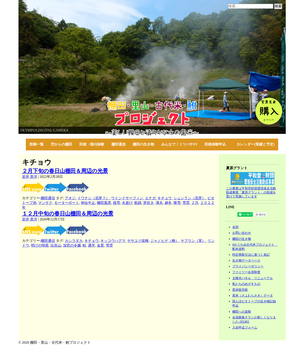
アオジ (70, 198)
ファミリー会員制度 (246, 272)
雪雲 (186, 203)
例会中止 (88, 203)
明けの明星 (40, 245)
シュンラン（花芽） (189, 198)
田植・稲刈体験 (91, 144)
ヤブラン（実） (193, 241)
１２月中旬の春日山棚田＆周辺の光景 (67, 213)
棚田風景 (104, 203)
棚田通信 (118, 144)
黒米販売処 (240, 289)
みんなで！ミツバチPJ (179, 144)
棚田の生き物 (143, 144)
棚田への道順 (241, 311)
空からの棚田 (61, 144)
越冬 (168, 203)
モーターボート (66, 203)
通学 (91, 245)
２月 (194, 203)
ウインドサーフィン (127, 198)
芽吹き (148, 203)
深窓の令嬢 (72, 245)
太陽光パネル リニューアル (252, 278)
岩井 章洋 (29, 177)
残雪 (116, 203)
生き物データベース (246, 260)
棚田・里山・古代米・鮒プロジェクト (48, 102)
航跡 (137, 203)
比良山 (56, 245)
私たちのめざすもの (246, 284)
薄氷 (159, 203)
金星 (100, 245)
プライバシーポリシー (247, 266)
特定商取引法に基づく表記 (251, 254)
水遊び (127, 203)
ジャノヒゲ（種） (164, 241)
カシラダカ (74, 241)
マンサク (45, 203)
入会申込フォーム (244, 327)
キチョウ (164, 198)
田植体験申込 (216, 144)
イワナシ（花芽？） (93, 198)
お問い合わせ (241, 233)
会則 (235, 227)
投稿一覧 (36, 144)
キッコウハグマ (112, 241)
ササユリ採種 (138, 241)
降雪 (177, 203)
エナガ (150, 198)
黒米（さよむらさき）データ (252, 295)
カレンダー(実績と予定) (256, 144)
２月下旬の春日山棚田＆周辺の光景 (65, 171)
